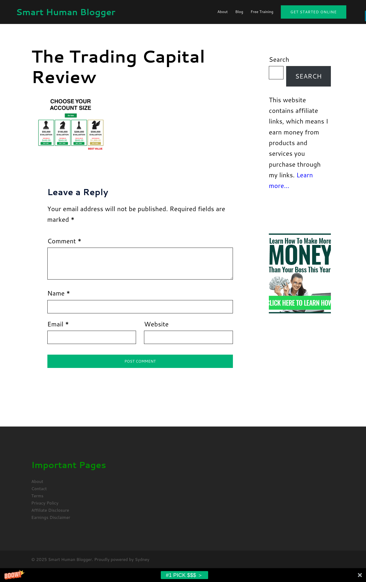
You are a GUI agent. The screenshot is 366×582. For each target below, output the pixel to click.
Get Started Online (313, 12)
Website (156, 324)
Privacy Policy (45, 503)
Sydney (142, 559)
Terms (37, 496)
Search (279, 59)
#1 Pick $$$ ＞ (184, 575)
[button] (183, 575)
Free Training (262, 11)
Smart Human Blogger (65, 12)
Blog (239, 11)
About (222, 11)
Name (58, 293)
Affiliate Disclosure (50, 510)
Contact (39, 488)
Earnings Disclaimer (50, 517)
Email (58, 324)
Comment (64, 240)
